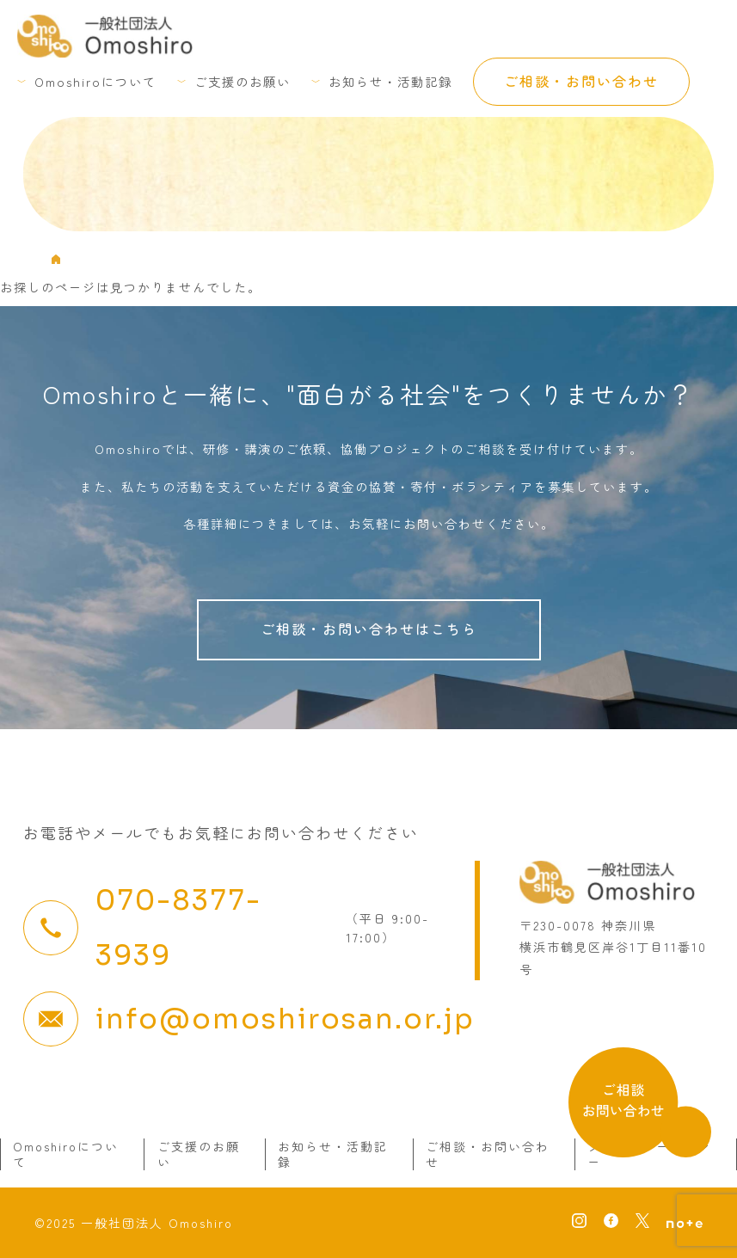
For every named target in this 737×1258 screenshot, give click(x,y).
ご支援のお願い (242, 81)
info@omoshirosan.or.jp (285, 1019)
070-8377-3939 (178, 928)
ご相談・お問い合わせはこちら (369, 628)
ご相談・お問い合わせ (581, 81)
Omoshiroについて (95, 81)
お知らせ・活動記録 (390, 81)
